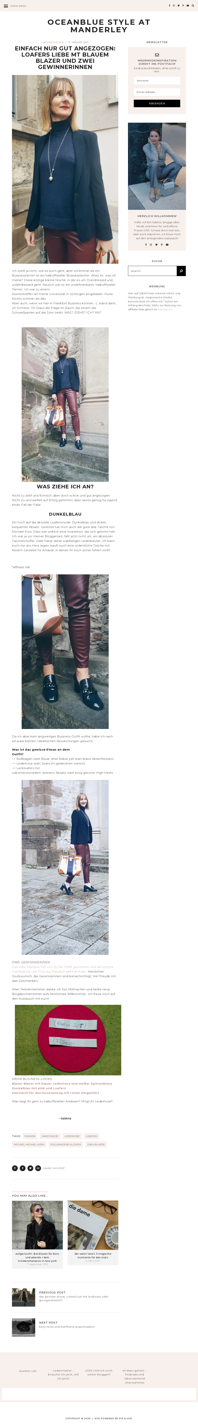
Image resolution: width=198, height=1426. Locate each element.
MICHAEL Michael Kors (29, 1144)
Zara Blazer (96, 1144)
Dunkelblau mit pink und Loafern (39, 1088)
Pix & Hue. (126, 1418)
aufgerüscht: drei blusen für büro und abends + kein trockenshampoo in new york (37, 1257)
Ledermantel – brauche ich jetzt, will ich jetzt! (63, 1374)
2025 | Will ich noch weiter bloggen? (99, 1372)
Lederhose (72, 1136)
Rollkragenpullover (65, 1144)
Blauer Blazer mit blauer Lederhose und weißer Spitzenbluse (62, 1083)
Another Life (28, 1370)
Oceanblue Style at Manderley (99, 25)
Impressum (165, 309)
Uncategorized (53, 42)
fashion (30, 1136)
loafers (91, 1136)
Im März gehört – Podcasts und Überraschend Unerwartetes (135, 1376)
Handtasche (50, 1136)
